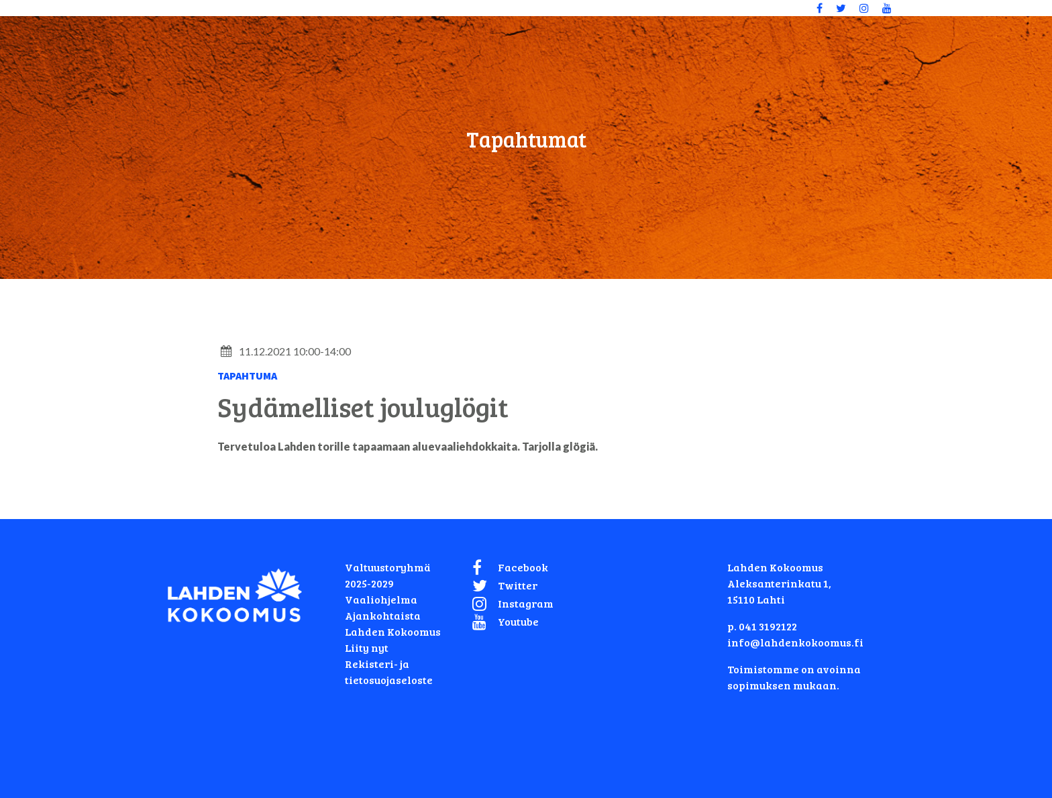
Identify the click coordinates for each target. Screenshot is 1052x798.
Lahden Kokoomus (393, 631)
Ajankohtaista (383, 615)
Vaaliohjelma (381, 599)
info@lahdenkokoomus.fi (795, 642)
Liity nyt (366, 647)
